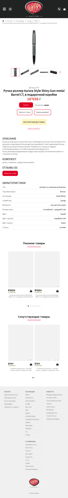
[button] (60, 72)
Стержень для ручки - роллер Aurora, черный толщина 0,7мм (47, 369)
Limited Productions (32, 419)
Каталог (7, 392)
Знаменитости (30, 444)
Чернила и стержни (11, 407)
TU (26, 432)
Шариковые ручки (11, 395)
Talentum (28, 428)
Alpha (27, 395)
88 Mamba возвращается (51, 411)
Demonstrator (30, 401)
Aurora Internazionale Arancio (53, 402)
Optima (28, 422)
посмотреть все (34, 246)
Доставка (28, 454)
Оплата (28, 451)
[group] (34, 48)
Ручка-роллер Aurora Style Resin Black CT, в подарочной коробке (21, 296)
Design (27, 404)
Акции (27, 463)
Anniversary (29, 398)
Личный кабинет (31, 469)
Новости (50, 392)
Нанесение (29, 466)
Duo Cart (28, 407)
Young (27, 435)
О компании (30, 441)
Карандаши (8, 404)
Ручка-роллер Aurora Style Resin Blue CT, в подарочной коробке (47, 296)
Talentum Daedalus (52, 419)
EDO (26, 410)
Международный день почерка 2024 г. (54, 396)
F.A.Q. (27, 460)
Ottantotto (29, 425)
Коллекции (30, 392)
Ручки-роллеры (9, 401)
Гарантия (28, 457)
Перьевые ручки (10, 398)
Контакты (29, 448)
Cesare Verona (51, 416)
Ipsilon (27, 413)
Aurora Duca (50, 407)
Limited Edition (30, 416)
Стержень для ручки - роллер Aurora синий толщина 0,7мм (21, 369)
